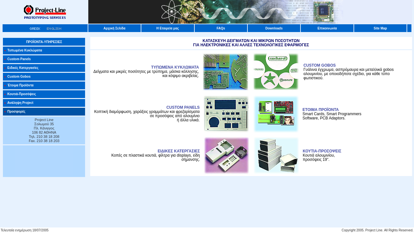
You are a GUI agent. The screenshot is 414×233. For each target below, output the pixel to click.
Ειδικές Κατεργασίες (21, 68)
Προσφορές (14, 111)
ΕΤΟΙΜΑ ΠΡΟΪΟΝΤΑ (320, 109)
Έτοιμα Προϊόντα (18, 85)
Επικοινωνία (327, 28)
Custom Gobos (17, 76)
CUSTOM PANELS (183, 107)
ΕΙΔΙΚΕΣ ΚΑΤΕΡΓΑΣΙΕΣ (179, 151)
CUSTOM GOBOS (319, 65)
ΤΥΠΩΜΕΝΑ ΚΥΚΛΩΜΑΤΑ (175, 67)
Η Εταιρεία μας (167, 28)
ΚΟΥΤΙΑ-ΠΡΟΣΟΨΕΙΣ (322, 151)
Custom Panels (17, 59)
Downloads (273, 28)
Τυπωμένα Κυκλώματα (23, 50)
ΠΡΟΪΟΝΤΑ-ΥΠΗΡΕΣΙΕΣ (44, 42)
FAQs (221, 28)
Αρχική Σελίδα (114, 28)
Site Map (380, 28)
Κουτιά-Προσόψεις (20, 94)
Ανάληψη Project (18, 103)
